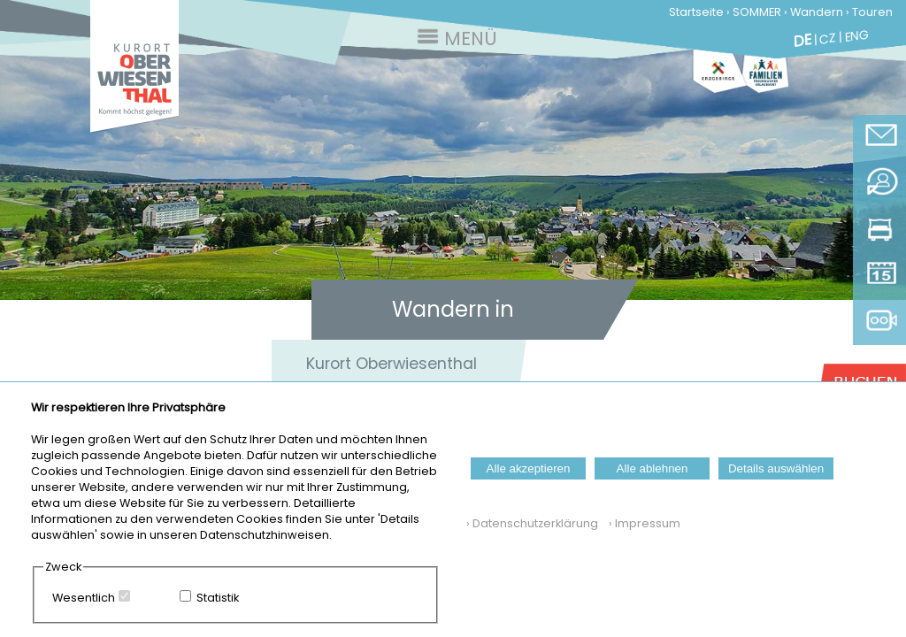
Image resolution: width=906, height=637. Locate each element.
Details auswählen (776, 468)
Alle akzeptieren (529, 468)
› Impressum (640, 523)
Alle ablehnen (652, 468)
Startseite (696, 11)
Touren (872, 11)
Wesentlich (83, 597)
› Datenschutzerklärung (532, 523)
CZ (827, 38)
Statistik (217, 597)
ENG (856, 35)
